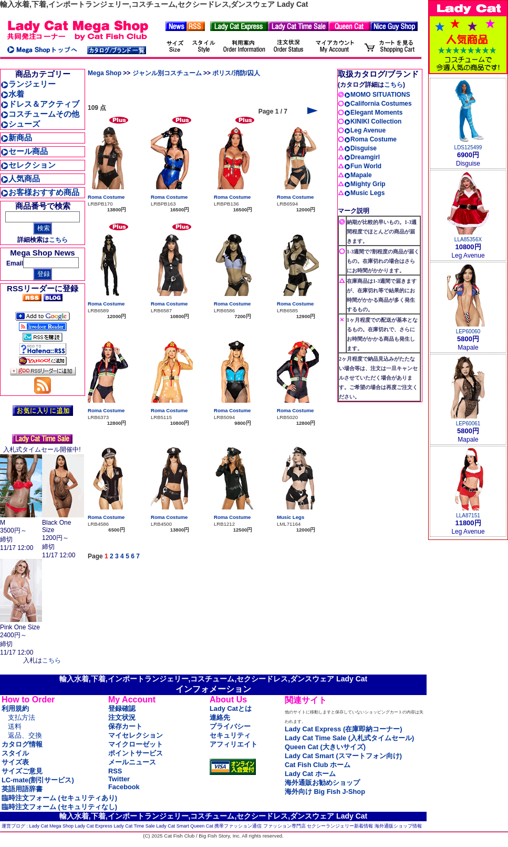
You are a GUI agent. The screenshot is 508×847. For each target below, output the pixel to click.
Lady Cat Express (93, 826)
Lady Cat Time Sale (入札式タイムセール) (349, 738)
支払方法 (21, 717)
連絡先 (220, 717)
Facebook (124, 787)
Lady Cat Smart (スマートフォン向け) (343, 756)
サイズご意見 (22, 771)
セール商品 (24, 151)
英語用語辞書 (22, 789)
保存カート (125, 726)
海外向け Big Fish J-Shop (325, 791)
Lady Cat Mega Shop (51, 826)
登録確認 (122, 708)
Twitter (119, 779)
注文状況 (122, 717)
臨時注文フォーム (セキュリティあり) (59, 798)
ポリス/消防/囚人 (236, 73)
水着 (12, 93)
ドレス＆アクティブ (40, 103)
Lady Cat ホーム (310, 774)
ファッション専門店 (284, 826)
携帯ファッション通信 (238, 826)
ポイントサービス (135, 753)
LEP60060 (468, 331)
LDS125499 (468, 147)
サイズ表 (15, 762)
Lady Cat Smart (172, 826)
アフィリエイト (233, 744)
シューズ (20, 123)
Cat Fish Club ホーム (317, 765)
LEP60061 (468, 423)
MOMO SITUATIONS (377, 94)
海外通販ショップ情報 (398, 826)
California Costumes (378, 103)
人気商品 (20, 178)
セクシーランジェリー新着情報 (340, 826)
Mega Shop (104, 73)
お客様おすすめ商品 (40, 192)
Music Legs (290, 517)
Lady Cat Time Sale (134, 826)
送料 (15, 726)
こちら (58, 239)
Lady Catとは (231, 708)
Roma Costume (106, 197)
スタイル (15, 753)
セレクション (28, 164)
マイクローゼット (135, 744)
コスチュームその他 (40, 113)
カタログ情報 (22, 744)
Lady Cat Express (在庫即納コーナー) (343, 729)
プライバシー (230, 726)
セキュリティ (230, 735)
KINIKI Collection (372, 121)
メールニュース (132, 762)
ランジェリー (28, 83)
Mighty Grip (365, 184)
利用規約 (15, 708)
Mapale (358, 175)
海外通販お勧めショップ (322, 783)
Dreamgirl (362, 157)
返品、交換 (25, 735)
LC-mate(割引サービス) (38, 780)
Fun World (362, 166)
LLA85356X (468, 239)
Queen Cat (201, 826)
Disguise (360, 148)
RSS (115, 771)
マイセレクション (135, 735)
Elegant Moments (373, 112)
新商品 (16, 137)
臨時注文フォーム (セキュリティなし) (59, 807)
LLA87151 (468, 515)
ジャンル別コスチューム (167, 73)
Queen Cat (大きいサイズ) (325, 747)
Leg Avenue (365, 130)
